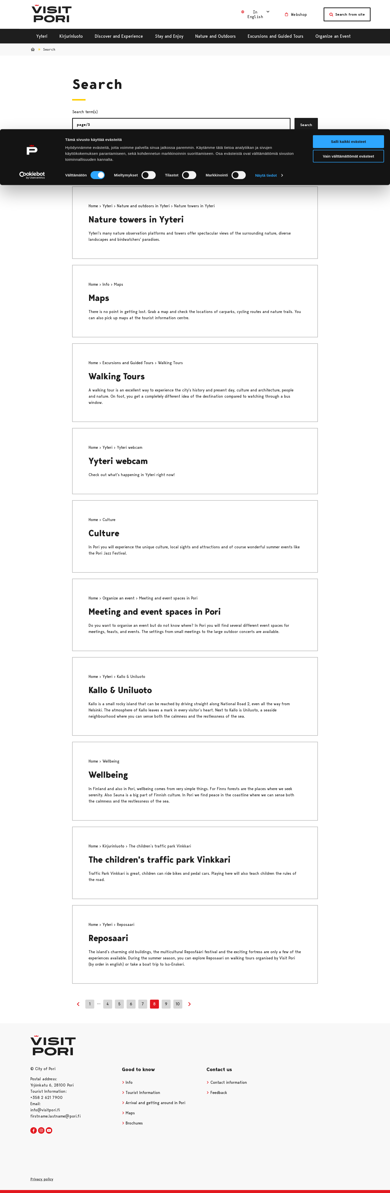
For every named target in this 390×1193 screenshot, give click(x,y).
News (123, 151)
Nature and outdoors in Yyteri (144, 206)
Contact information (226, 1082)
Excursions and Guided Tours (128, 362)
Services (150, 151)
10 (178, 1004)
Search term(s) (85, 111)
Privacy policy (41, 1179)
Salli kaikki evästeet (348, 12)
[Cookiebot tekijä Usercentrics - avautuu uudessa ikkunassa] (32, 46)
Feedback (216, 1092)
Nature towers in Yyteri (136, 219)
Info (106, 284)
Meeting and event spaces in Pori (155, 612)
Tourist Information (141, 1092)
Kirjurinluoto (114, 846)
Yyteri (108, 206)
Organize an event (119, 598)
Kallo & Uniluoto (120, 690)
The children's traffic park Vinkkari (160, 860)
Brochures (132, 1123)
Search (306, 125)
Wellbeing (108, 775)
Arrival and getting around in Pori (154, 1102)
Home (94, 206)
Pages (102, 151)
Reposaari (108, 938)
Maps (99, 298)
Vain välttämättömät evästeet (348, 27)
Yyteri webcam (118, 461)
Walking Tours (117, 376)
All (79, 151)
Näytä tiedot (266, 46)
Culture (104, 533)
